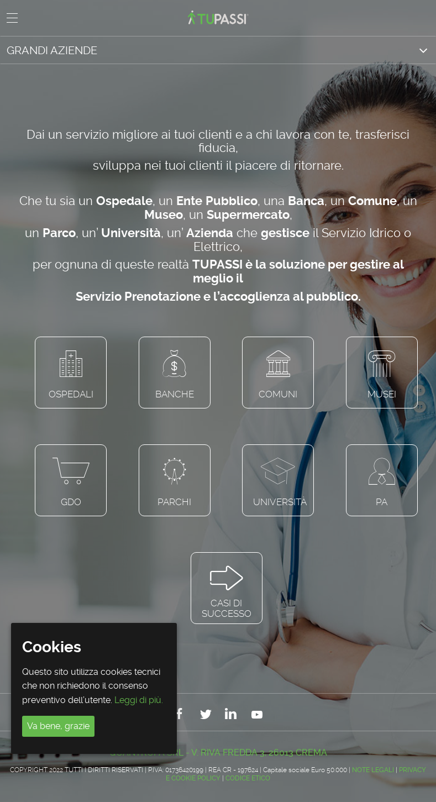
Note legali (373, 770)
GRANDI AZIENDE (52, 50)
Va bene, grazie (58, 726)
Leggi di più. (138, 700)
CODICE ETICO (247, 778)
